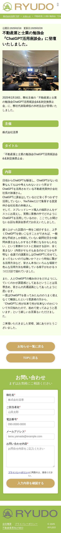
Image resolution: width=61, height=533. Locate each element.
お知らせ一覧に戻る (30, 346)
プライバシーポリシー (18, 472)
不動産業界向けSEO (12, 527)
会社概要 (7, 524)
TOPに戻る (30, 358)
